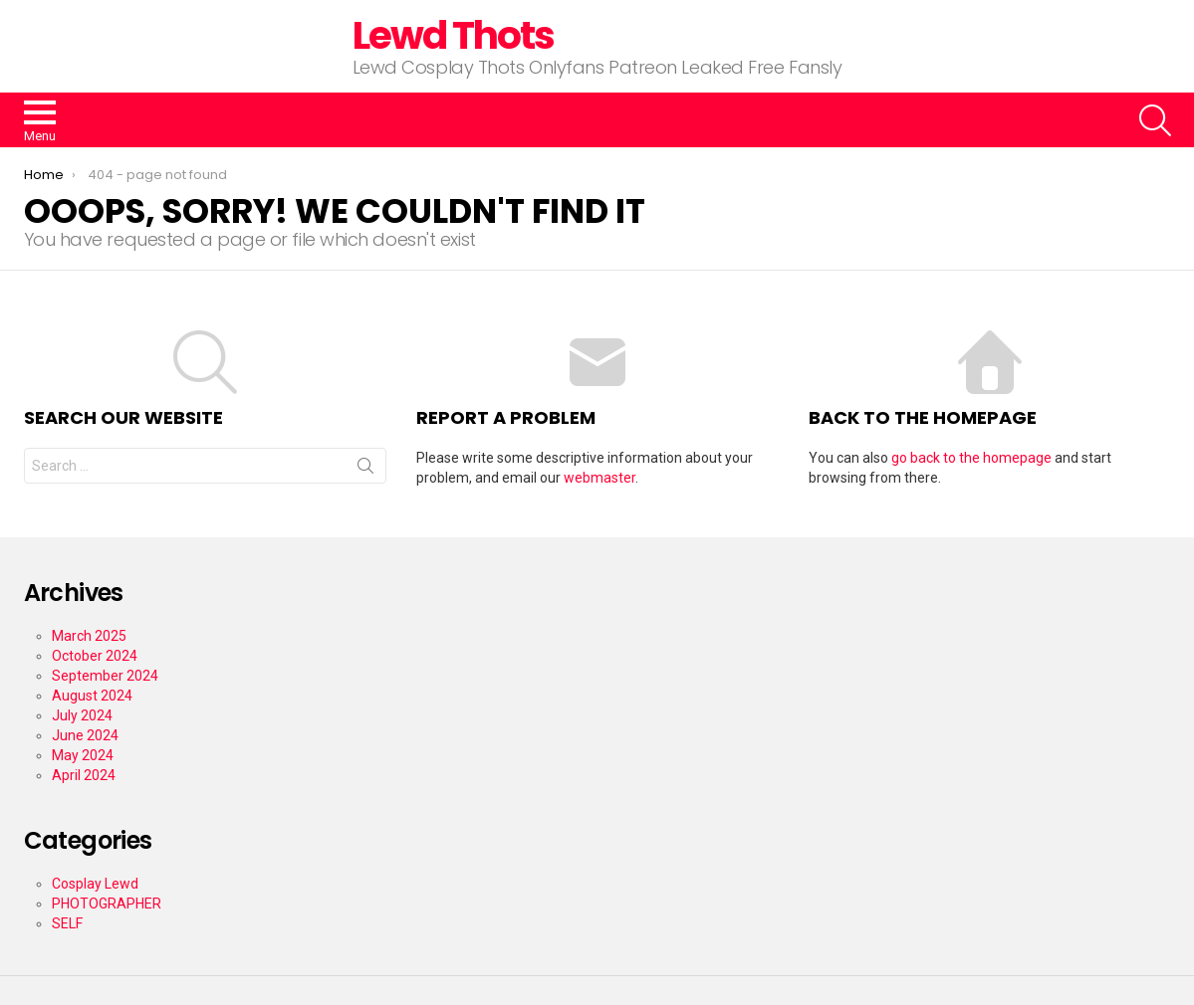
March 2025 (89, 636)
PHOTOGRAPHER (106, 903)
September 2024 (105, 676)
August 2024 (92, 696)
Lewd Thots (454, 35)
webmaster (599, 478)
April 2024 (84, 775)
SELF (67, 923)
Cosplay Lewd (95, 884)
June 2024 (85, 735)
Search (365, 470)
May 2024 (83, 755)
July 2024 (82, 715)
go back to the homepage (971, 458)
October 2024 (94, 656)
